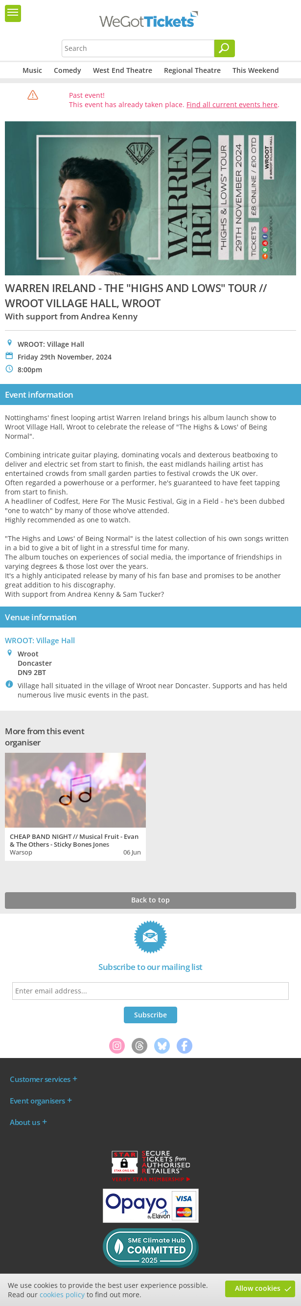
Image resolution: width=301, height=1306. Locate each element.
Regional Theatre (192, 70)
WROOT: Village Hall (40, 640)
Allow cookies (257, 1288)
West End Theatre (122, 70)
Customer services (40, 1079)
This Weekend (255, 70)
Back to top (150, 899)
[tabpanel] (75, 805)
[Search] (224, 48)
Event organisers (37, 1100)
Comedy (67, 70)
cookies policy (62, 1294)
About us (25, 1122)
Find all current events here (232, 104)
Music (32, 70)
